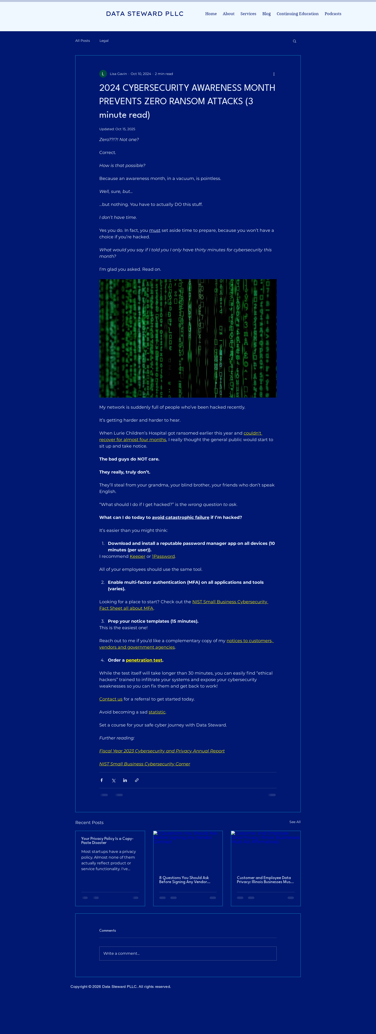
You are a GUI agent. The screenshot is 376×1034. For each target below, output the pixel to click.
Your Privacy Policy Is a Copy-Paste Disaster (107, 841)
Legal (104, 40)
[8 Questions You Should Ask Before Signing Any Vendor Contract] (188, 850)
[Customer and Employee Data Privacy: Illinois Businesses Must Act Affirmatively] (265, 850)
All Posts (82, 40)
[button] (294, 41)
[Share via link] (137, 780)
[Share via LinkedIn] (125, 780)
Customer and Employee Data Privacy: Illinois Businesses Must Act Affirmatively (264, 880)
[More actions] (274, 74)
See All (295, 822)
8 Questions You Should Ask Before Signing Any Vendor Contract (184, 880)
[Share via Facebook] (101, 780)
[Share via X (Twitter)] (113, 780)
